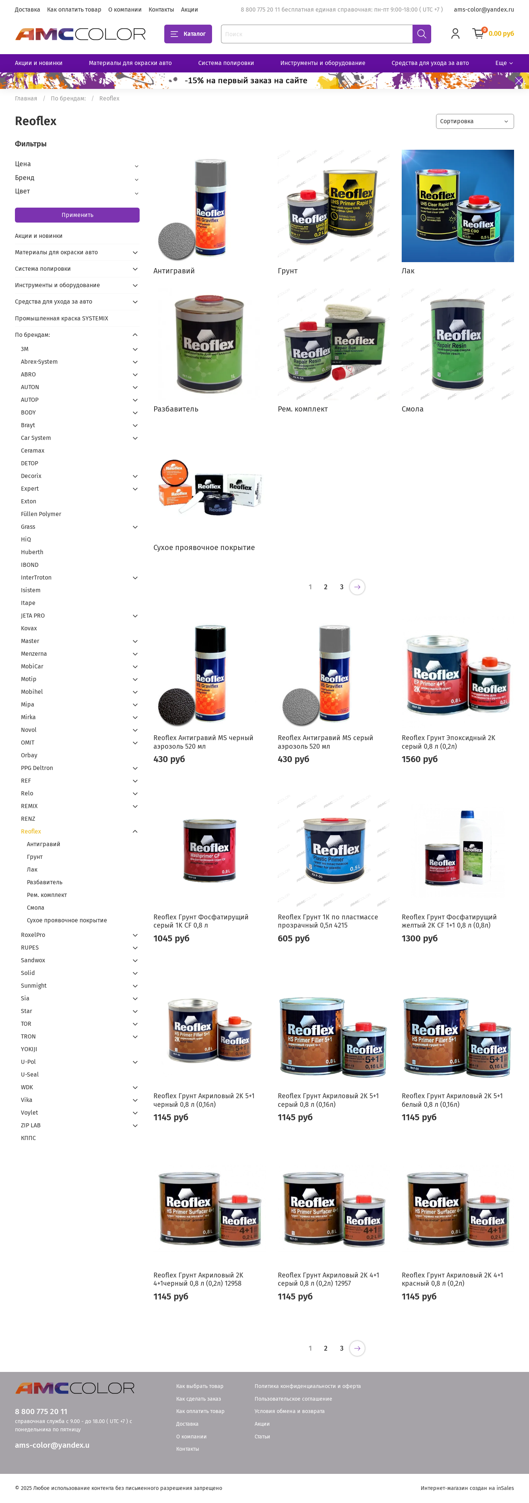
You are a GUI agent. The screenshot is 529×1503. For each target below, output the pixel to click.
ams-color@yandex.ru (484, 9)
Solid (28, 972)
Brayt (28, 425)
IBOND (29, 564)
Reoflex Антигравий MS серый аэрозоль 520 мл (325, 742)
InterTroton (36, 577)
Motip (29, 679)
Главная (26, 98)
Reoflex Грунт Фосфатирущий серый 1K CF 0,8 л (201, 921)
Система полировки (226, 62)
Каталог (188, 34)
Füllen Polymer (41, 514)
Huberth (32, 552)
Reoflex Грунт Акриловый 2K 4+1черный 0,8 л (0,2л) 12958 (198, 1279)
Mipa (27, 704)
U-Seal (30, 1074)
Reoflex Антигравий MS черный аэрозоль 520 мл (203, 742)
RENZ (28, 818)
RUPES (30, 947)
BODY (28, 412)
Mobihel (32, 691)
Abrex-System (39, 361)
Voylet (29, 1112)
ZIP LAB (31, 1125)
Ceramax (32, 450)
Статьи (262, 1437)
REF (26, 780)
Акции (189, 9)
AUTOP (29, 399)
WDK (27, 1087)
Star (26, 1011)
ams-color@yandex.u (52, 1445)
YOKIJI (29, 1049)
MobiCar (32, 666)
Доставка (27, 9)
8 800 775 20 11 (41, 1411)
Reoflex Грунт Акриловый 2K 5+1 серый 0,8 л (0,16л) (328, 1100)
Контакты (161, 9)
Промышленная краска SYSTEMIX (61, 318)
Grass (28, 526)
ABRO (28, 374)
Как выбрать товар (200, 1386)
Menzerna (34, 653)
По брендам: (68, 98)
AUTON (30, 387)
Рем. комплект (47, 894)
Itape (28, 602)
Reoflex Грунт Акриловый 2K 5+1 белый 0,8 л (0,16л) (452, 1100)
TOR (26, 1023)
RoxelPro (33, 934)
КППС (28, 1138)
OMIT (27, 742)
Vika (26, 1099)
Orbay (29, 755)
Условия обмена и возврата (290, 1411)
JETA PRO (33, 615)
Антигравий (43, 844)
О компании (125, 9)
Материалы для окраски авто (130, 62)
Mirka (28, 717)
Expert (30, 488)
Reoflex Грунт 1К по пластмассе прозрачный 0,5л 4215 (328, 921)
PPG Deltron (37, 767)
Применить (77, 214)
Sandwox (33, 960)
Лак (32, 869)
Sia (25, 998)
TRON (28, 1036)
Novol (29, 729)
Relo (27, 793)
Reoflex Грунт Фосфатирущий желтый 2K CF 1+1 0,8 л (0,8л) (449, 921)
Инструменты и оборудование (322, 62)
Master (30, 641)
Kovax (29, 628)
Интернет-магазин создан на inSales (467, 1488)
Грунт (35, 856)
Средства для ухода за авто (430, 62)
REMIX (29, 806)
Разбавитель (44, 882)
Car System (36, 437)
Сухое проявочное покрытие (67, 920)
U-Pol (28, 1061)
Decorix (31, 475)
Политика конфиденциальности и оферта (308, 1386)
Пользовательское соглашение (293, 1399)
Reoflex (31, 831)
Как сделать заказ (198, 1399)
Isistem (31, 590)
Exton (28, 501)
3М (24, 349)
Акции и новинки (39, 62)
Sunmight (34, 985)
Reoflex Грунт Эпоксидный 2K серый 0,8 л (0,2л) (448, 742)
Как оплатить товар (74, 9)
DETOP (29, 463)
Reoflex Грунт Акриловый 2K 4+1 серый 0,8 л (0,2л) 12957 (328, 1279)
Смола (35, 907)
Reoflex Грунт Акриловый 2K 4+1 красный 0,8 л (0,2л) (452, 1279)
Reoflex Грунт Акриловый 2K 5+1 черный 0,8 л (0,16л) (204, 1100)
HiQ (26, 539)
